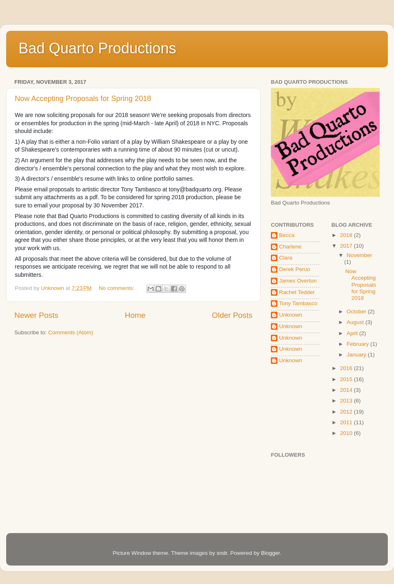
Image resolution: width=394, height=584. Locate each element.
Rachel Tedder (297, 292)
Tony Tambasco (298, 303)
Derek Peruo (294, 269)
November (359, 255)
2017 (347, 246)
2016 (347, 368)
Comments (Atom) (71, 332)
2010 (347, 433)
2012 (347, 412)
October (357, 311)
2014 (347, 390)
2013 (347, 401)
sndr (222, 553)
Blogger (270, 553)
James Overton (298, 281)
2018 (347, 235)
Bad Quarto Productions (97, 48)
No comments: (117, 288)
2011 (347, 422)
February (359, 344)
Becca (287, 235)
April (353, 333)
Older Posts (232, 315)
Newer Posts (36, 315)
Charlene (290, 247)
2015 (347, 379)
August (356, 322)
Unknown (290, 315)
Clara (285, 258)
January (357, 355)
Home (135, 315)
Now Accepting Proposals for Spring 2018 (83, 98)
